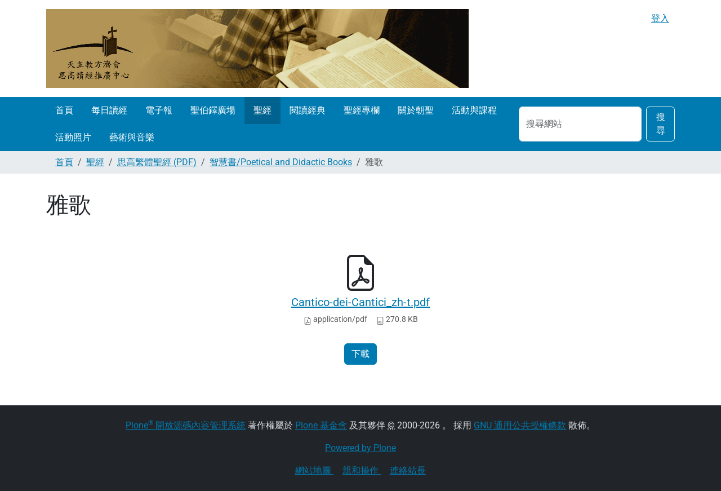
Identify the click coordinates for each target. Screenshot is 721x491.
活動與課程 (474, 110)
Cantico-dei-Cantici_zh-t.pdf (360, 302)
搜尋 (660, 124)
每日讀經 (109, 110)
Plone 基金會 (321, 425)
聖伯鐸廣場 (212, 110)
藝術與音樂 (131, 137)
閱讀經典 (308, 110)
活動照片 (73, 137)
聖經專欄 (362, 110)
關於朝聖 (416, 110)
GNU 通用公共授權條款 (520, 425)
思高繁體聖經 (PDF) (157, 162)
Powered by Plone (360, 448)
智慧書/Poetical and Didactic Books (281, 162)
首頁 (64, 110)
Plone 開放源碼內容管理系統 (186, 425)
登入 (660, 18)
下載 (360, 353)
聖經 (262, 110)
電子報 (158, 110)
